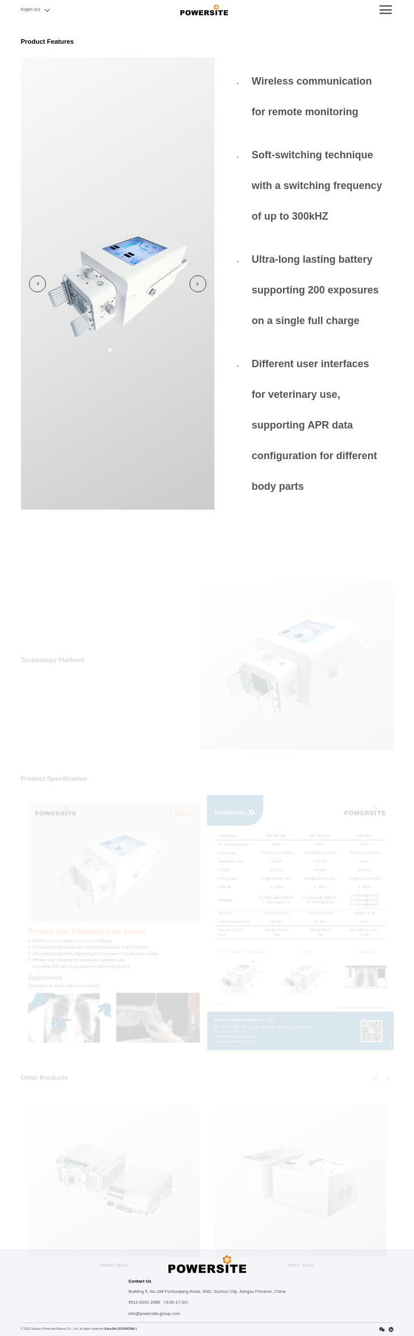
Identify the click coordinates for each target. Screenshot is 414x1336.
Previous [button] (37, 283)
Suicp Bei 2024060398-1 (120, 1328)
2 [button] (117, 350)
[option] (117, 283)
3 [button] (125, 350)
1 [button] (110, 350)
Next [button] (197, 283)
